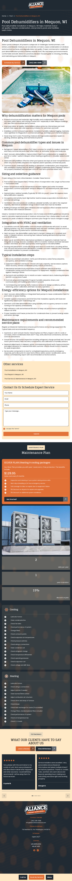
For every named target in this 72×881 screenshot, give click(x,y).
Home (4, 16)
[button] (49, 877)
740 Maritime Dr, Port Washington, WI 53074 (36, 829)
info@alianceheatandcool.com (36, 823)
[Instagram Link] (38, 850)
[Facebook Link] (34, 850)
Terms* (16, 438)
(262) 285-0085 (36, 821)
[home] (36, 5)
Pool (11, 16)
